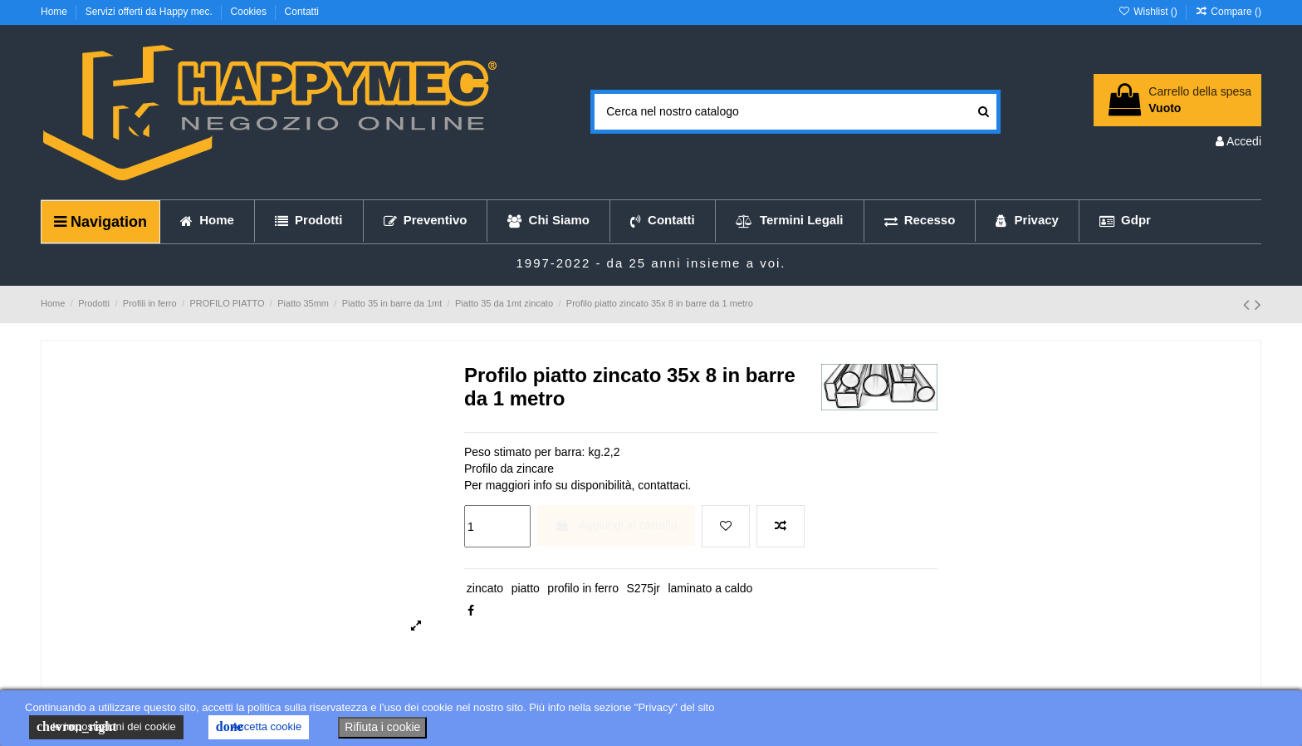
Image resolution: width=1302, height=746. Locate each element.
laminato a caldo (710, 588)
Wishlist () (1149, 11)
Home (55, 11)
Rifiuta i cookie (382, 727)
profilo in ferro (583, 588)
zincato (485, 588)
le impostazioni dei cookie (106, 726)
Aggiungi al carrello (616, 525)
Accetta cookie (258, 726)
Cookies (250, 11)
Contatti (302, 11)
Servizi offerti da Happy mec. (151, 11)
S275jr (642, 588)
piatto (526, 588)
